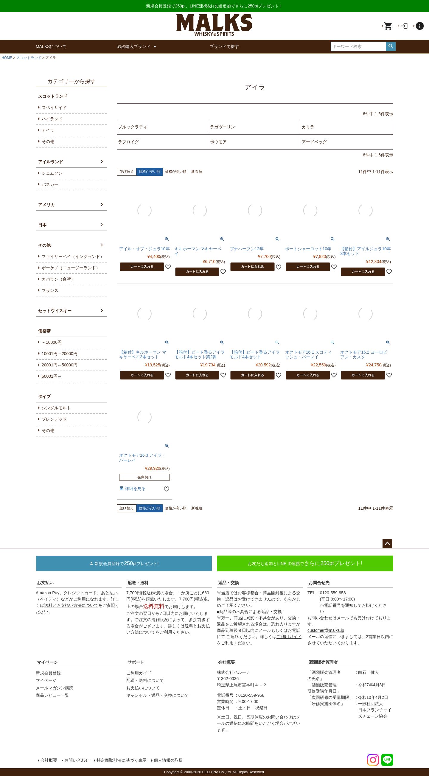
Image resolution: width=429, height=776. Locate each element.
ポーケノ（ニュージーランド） (71, 267)
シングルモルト (56, 407)
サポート (136, 662)
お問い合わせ (76, 760)
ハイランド (52, 118)
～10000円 (52, 342)
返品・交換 (228, 582)
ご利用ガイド (288, 636)
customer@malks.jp (325, 630)
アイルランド (50, 161)
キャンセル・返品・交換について (157, 695)
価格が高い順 (175, 171)
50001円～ (52, 376)
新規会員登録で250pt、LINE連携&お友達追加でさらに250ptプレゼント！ (214, 6)
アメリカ (46, 204)
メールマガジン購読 (54, 687)
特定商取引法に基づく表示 (122, 760)
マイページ (47, 662)
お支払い (45, 582)
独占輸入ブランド (138, 46)
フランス (50, 290)
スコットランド (28, 58)
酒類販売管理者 (323, 662)
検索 (390, 46)
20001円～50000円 (59, 365)
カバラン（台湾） (58, 279)
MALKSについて (51, 46)
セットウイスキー (55, 310)
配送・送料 (138, 582)
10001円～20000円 (59, 353)
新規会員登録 (48, 673)
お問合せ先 (319, 582)
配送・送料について (145, 680)
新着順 (196, 171)
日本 (42, 225)
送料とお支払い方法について (71, 605)
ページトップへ (387, 543)
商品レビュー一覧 (52, 695)
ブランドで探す (224, 46)
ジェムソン (52, 173)
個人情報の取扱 (168, 760)
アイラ (48, 130)
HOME (6, 58)
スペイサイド (54, 107)
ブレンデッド (54, 419)
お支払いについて (143, 687)
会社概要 (226, 662)
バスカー (50, 184)
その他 (48, 141)
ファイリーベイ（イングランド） (73, 256)
